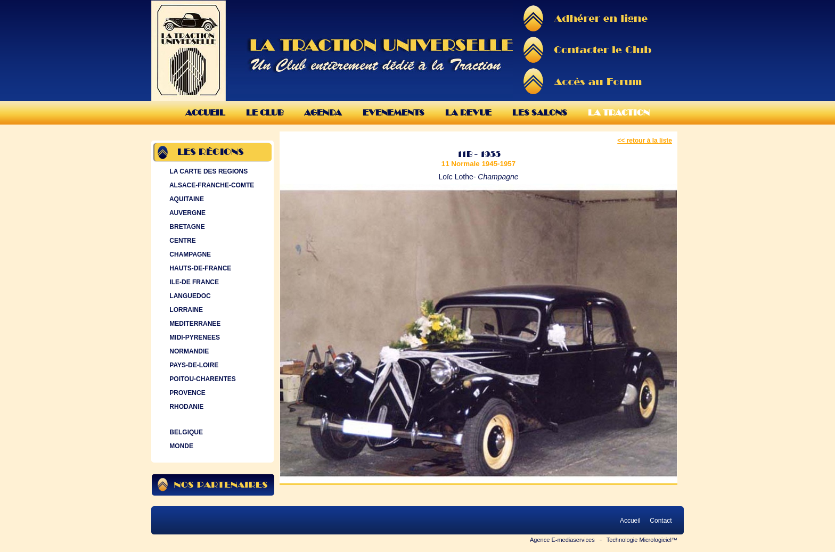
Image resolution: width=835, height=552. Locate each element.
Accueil (205, 113)
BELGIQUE (185, 432)
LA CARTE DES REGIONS (207, 171)
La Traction (619, 113)
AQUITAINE (185, 199)
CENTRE (181, 240)
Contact (661, 520)
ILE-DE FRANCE (193, 282)
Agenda (323, 113)
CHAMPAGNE (189, 254)
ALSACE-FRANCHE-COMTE (210, 185)
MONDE (180, 446)
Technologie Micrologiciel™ (642, 540)
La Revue (468, 113)
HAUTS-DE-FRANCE (199, 268)
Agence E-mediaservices (562, 540)
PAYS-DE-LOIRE (192, 365)
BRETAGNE (186, 226)
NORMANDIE (188, 351)
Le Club (264, 113)
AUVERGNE (186, 213)
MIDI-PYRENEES (193, 337)
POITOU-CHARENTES (201, 379)
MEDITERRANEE (193, 323)
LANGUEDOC (189, 296)
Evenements (394, 113)
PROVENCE (186, 393)
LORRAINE (185, 310)
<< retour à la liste (644, 140)
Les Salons (539, 113)
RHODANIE (185, 406)
